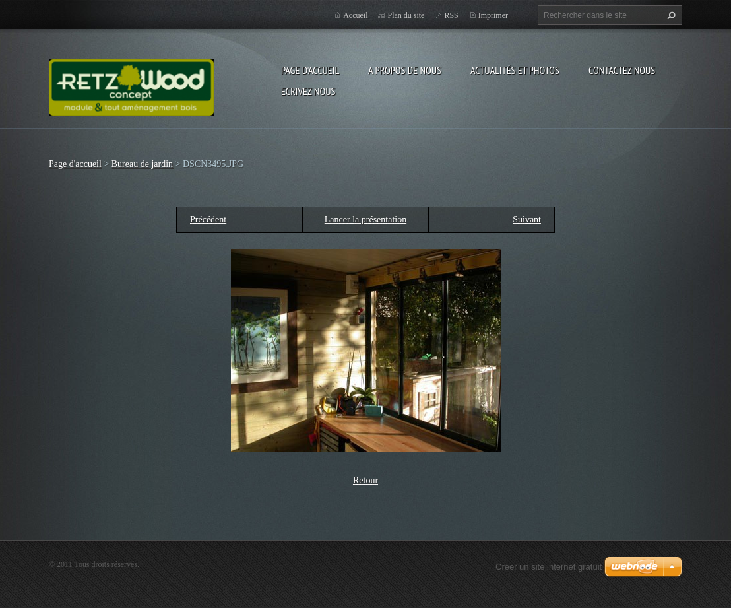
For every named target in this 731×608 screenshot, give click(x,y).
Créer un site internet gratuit (548, 567)
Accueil (355, 15)
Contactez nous (621, 70)
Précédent (208, 219)
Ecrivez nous (308, 91)
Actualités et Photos (514, 70)
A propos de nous (404, 70)
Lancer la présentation (365, 219)
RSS (451, 15)
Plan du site (405, 15)
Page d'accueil (310, 70)
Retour (365, 480)
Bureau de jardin (142, 164)
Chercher (670, 15)
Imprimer (493, 15)
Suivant (527, 219)
